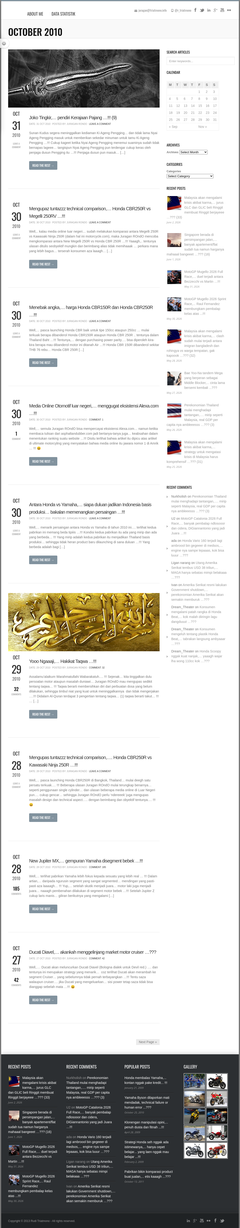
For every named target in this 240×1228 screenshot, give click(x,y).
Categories (174, 171)
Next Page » (148, 1042)
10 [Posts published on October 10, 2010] (215, 99)
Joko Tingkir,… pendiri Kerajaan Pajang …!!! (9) (73, 117)
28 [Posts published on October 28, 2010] (193, 120)
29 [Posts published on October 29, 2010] (200, 120)
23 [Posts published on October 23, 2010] (207, 113)
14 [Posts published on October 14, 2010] (193, 106)
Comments (16, 690)
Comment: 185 (97, 867)
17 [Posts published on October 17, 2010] (215, 106)
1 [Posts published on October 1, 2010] (199, 92)
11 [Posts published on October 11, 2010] (171, 106)
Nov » (202, 127)
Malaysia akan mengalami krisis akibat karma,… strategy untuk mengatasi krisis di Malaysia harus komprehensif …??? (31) (194, 452)
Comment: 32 (97, 667)
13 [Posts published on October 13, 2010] (185, 106)
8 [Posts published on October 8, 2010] (199, 99)
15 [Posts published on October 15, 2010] (200, 106)
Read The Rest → (43, 165)
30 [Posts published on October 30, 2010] (207, 120)
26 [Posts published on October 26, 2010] (178, 120)
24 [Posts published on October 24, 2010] (215, 113)
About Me (35, 14)
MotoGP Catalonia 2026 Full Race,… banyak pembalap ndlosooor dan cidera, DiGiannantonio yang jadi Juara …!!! (89, 1117)
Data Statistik (63, 14)
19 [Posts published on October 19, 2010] (178, 113)
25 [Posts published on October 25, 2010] (171, 120)
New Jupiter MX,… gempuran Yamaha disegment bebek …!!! (86, 860)
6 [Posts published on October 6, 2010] (184, 99)
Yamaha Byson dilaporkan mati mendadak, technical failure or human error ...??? (146, 1102)
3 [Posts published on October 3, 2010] (214, 92)
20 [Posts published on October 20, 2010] (185, 113)
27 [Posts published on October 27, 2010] (185, 120)
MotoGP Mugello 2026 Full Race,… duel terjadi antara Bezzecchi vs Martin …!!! (203, 276)
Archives (172, 152)
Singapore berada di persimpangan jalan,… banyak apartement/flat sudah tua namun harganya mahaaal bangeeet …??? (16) (195, 244)
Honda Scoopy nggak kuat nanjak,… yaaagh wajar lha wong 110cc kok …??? (196, 656)
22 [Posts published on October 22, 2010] (200, 113)
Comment (16, 435)
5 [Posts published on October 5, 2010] (177, 99)
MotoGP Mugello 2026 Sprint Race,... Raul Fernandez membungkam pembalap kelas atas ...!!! (31, 1186)
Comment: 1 (96, 419)
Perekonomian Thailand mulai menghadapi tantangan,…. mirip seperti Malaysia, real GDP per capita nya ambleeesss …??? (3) (195, 415)
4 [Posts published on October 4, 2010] (170, 99)
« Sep (173, 127)
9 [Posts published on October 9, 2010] (207, 99)
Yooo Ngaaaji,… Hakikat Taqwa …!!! (62, 661)
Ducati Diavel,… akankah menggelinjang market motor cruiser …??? (92, 952)
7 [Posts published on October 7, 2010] (192, 99)
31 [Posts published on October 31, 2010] (215, 120)
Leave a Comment (16, 145)
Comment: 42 (97, 958)
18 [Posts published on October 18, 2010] (171, 113)
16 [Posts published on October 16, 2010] (207, 106)
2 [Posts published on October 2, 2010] (207, 92)
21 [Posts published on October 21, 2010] (193, 113)
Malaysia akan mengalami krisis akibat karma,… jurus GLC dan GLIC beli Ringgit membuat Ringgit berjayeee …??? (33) (195, 207)
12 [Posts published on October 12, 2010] (178, 106)
